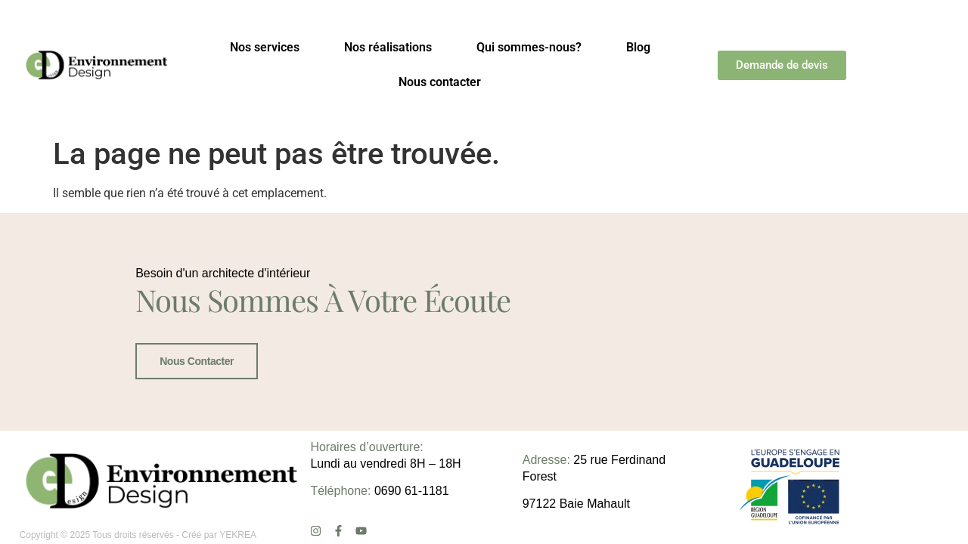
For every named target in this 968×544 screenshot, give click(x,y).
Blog (638, 47)
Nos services (264, 47)
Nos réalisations (388, 47)
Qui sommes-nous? (529, 47)
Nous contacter (440, 82)
